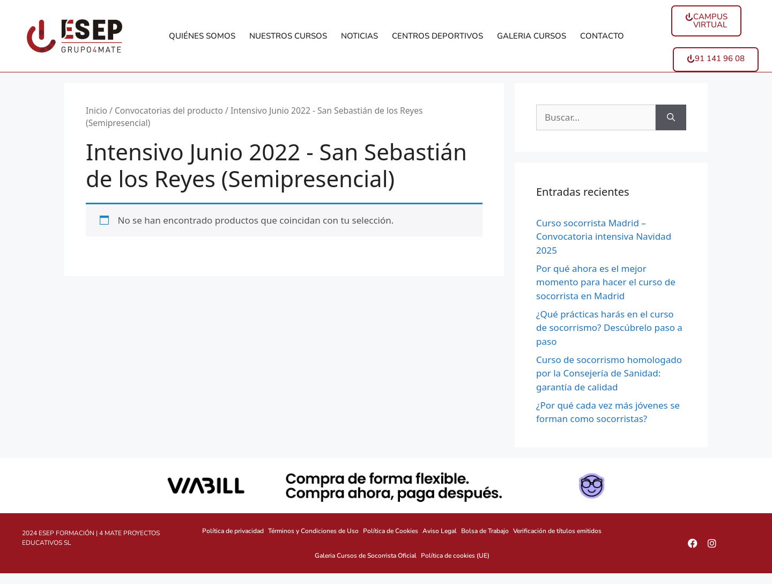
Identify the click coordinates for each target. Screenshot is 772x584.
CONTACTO (602, 36)
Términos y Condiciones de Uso (313, 531)
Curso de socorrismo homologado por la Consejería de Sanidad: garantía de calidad (609, 373)
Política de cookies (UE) (455, 555)
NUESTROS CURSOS (288, 36)
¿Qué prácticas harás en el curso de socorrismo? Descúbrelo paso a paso (609, 328)
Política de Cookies (390, 531)
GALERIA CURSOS (531, 36)
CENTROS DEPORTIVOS (437, 36)
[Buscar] (671, 117)
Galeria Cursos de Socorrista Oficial (366, 555)
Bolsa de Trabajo (485, 531)
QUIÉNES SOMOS (202, 36)
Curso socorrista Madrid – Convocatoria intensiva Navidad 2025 (603, 236)
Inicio (96, 110)
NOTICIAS (359, 36)
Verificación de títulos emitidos (557, 531)
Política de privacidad (233, 531)
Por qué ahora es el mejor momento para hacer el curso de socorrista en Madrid (606, 282)
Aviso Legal (439, 531)
